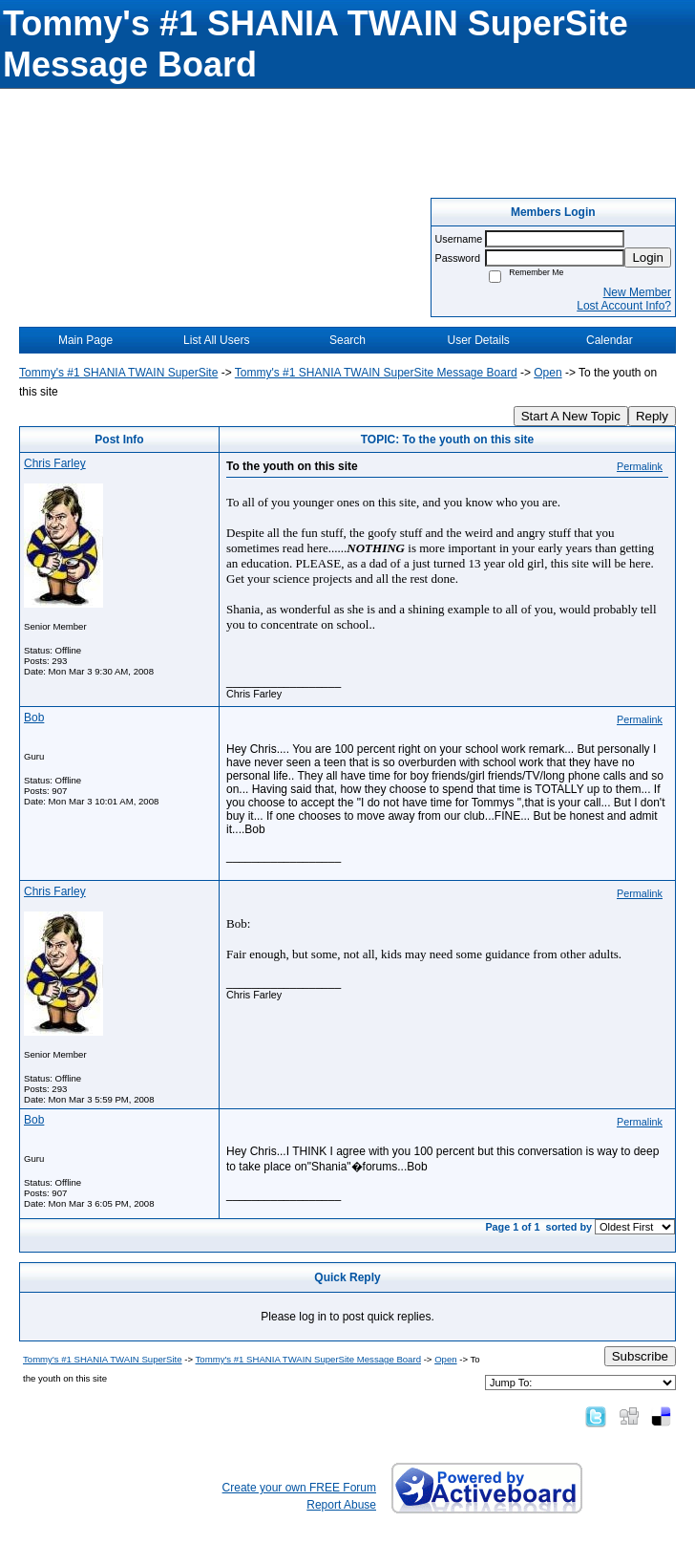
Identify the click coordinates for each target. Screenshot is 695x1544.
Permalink (640, 466)
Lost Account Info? (624, 305)
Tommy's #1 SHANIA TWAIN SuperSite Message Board (376, 372)
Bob (34, 717)
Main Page (85, 340)
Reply (652, 416)
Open (547, 372)
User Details (478, 340)
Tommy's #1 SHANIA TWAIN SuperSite (118, 372)
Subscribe (640, 1356)
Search (347, 340)
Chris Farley (55, 463)
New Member (637, 292)
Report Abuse (341, 1505)
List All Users (216, 340)
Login (647, 257)
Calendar (609, 340)
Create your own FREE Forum (299, 1487)
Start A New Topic (571, 416)
